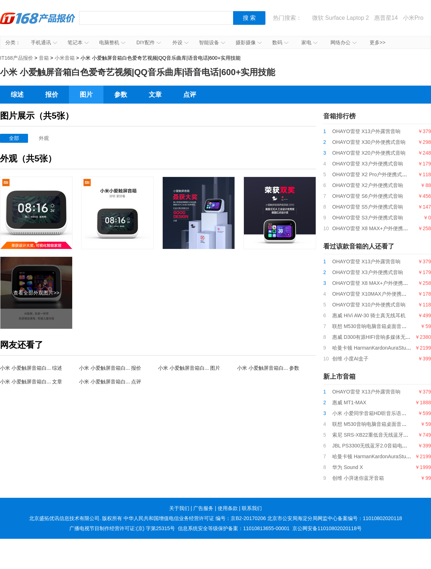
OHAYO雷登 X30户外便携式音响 (368, 142)
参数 (120, 94)
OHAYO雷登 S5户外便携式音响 (367, 207)
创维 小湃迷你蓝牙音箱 (358, 478)
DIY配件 (148, 42)
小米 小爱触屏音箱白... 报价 (110, 368)
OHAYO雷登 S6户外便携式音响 (367, 196)
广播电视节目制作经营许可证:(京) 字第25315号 (122, 528)
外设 (180, 42)
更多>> (377, 42)
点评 (189, 94)
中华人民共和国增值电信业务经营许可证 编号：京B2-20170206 (195, 518)
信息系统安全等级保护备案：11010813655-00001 (233, 528)
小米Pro (413, 18)
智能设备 (212, 42)
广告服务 (203, 508)
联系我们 (252, 508)
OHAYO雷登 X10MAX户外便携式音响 (374, 294)
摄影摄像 (249, 42)
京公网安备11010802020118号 (327, 528)
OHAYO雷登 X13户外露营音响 (366, 131)
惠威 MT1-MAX (349, 402)
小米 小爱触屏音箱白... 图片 (189, 368)
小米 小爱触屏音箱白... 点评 (110, 381)
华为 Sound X (347, 467)
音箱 (44, 58)
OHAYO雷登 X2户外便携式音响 (367, 185)
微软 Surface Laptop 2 (340, 18)
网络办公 (343, 42)
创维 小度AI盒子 (350, 358)
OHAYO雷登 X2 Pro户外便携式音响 (372, 174)
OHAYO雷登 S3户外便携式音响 (367, 217)
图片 (86, 94)
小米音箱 (65, 58)
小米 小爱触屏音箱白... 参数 (268, 368)
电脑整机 (112, 42)
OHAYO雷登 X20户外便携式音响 (368, 153)
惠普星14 (386, 18)
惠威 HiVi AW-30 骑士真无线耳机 (368, 315)
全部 (14, 138)
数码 (280, 42)
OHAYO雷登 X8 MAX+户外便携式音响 (375, 228)
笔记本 (78, 42)
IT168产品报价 (37, 23)
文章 (155, 94)
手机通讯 (44, 42)
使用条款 (228, 508)
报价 (51, 94)
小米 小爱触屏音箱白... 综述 (31, 368)
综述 (17, 94)
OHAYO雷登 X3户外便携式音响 (367, 164)
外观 (44, 138)
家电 (309, 42)
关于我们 (179, 508)
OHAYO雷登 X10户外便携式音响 (368, 305)
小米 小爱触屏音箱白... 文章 (31, 381)
